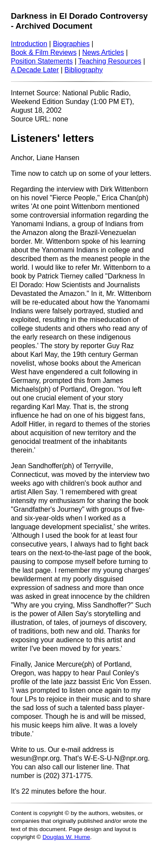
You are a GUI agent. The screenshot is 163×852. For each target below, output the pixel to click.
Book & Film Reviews (44, 52)
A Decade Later (35, 70)
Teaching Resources (109, 61)
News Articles (103, 52)
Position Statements (42, 61)
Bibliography (83, 70)
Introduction (29, 43)
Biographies (71, 43)
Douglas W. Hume (66, 837)
